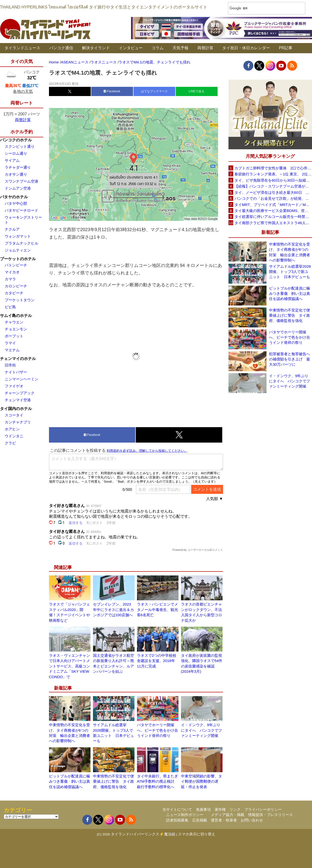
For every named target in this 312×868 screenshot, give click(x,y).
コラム (158, 48)
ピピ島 (10, 307)
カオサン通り (16, 174)
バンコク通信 (61, 48)
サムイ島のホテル (16, 315)
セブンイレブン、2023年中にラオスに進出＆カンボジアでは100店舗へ (113, 609)
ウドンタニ (14, 436)
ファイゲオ (14, 386)
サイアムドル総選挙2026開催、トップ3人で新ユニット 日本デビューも (290, 271)
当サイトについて (177, 809)
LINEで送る (196, 91)
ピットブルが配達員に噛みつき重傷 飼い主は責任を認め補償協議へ (69, 781)
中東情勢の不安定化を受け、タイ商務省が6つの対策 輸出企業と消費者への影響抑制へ (289, 252)
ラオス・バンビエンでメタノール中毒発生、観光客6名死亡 (157, 609)
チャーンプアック (20, 393)
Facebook (112, 91)
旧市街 (10, 365)
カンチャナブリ (18, 422)
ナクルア (12, 229)
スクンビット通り (20, 146)
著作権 (220, 809)
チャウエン (14, 322)
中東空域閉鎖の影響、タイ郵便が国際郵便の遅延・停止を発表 (201, 781)
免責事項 (203, 809)
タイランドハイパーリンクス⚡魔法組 (143, 834)
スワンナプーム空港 (21, 181)
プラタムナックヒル (21, 243)
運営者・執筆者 (224, 820)
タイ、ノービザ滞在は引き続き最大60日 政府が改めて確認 (273, 192)
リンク (235, 809)
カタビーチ (14, 293)
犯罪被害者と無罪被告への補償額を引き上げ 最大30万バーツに (289, 359)
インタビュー (131, 48)
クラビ (10, 443)
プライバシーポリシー (263, 809)
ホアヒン (12, 429)
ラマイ (10, 343)
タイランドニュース (22, 48)
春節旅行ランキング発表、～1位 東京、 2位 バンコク (273, 174)
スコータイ (14, 415)
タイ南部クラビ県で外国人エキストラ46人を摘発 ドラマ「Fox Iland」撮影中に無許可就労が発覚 (273, 223)
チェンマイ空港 (18, 400)
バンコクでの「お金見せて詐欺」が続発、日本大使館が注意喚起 (273, 198)
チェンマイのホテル (18, 359)
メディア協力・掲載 (227, 815)
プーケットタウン (20, 300)
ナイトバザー (16, 372)
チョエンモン (16, 329)
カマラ (10, 279)
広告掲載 (199, 820)
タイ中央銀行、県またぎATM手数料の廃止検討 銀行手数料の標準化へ (157, 781)
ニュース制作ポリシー (184, 815)
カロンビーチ (16, 286)
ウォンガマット (18, 236)
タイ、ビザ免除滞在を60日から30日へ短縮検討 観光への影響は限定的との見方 (273, 180)
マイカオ (12, 272)
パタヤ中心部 (16, 203)
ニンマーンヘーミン (21, 379)
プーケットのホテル (18, 259)
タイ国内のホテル (16, 409)
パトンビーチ (16, 265)
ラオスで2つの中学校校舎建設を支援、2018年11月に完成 (156, 660)
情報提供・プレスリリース (270, 815)
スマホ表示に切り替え (196, 834)
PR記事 (285, 48)
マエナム (12, 350)
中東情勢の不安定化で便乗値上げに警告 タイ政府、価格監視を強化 (113, 781)
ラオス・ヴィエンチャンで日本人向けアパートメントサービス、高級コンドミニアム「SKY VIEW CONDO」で (69, 666)
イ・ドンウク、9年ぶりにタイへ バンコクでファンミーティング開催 (201, 730)
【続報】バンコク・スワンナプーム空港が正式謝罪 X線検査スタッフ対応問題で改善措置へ (273, 186)
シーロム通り (16, 153)
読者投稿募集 (177, 820)
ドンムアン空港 (18, 188)
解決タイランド (96, 48)
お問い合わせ (252, 820)
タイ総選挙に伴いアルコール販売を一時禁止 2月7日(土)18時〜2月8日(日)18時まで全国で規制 (273, 216)
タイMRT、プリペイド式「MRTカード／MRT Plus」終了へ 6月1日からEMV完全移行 (273, 205)
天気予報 (180, 48)
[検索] (260, 8)
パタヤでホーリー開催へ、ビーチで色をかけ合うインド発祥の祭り (157, 730)
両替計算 (205, 48)
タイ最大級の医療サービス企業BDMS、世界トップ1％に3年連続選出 (273, 210)
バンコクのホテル (16, 140)
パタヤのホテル (14, 197)
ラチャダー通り (18, 167)
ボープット (14, 336)
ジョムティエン (18, 250)
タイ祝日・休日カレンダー (246, 48)
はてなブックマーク (154, 91)
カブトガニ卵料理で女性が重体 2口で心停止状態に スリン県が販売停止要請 (273, 168)
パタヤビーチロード (21, 210)
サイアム (12, 160)
